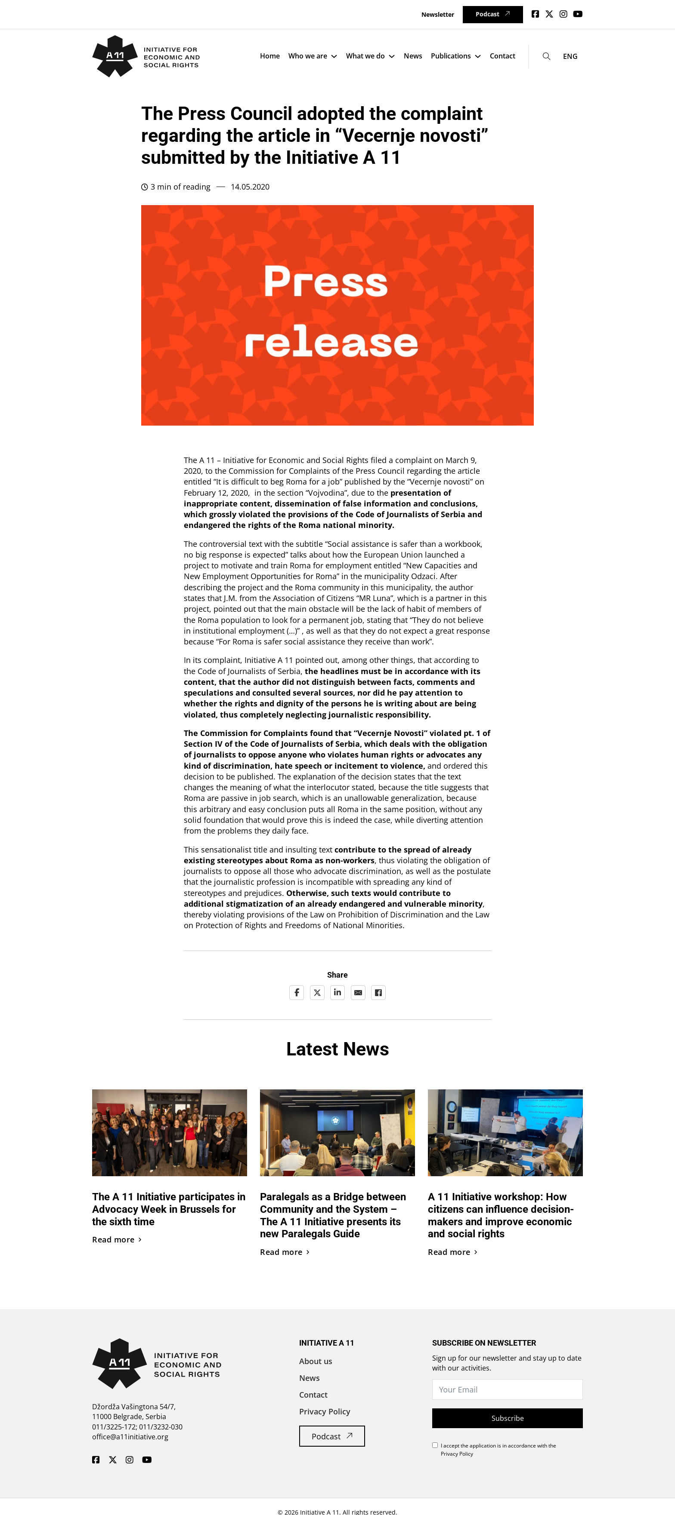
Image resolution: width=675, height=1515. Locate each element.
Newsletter (437, 14)
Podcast (493, 14)
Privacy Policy (324, 1411)
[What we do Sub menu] (391, 56)
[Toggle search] (547, 56)
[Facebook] (296, 992)
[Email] (358, 992)
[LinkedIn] (337, 992)
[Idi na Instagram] (563, 14)
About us (315, 1361)
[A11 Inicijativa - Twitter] (112, 1460)
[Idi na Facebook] (535, 14)
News (413, 56)
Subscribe (508, 1418)
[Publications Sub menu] (477, 56)
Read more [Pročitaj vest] (117, 1239)
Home (270, 56)
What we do (365, 56)
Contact (502, 56)
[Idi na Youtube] (578, 14)
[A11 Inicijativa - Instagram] (129, 1460)
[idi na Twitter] (549, 14)
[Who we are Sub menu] (334, 56)
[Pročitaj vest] (169, 1132)
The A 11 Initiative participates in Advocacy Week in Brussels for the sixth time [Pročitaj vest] (168, 1209)
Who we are (307, 56)
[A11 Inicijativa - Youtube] (147, 1460)
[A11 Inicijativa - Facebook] (96, 1460)
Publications (451, 56)
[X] (317, 992)
